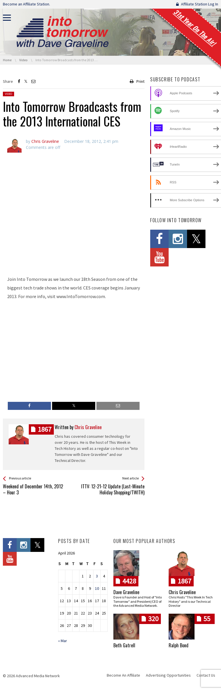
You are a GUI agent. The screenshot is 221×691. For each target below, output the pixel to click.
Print (140, 81)
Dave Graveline (126, 592)
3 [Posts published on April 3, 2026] (97, 576)
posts (45, 429)
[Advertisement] (73, 255)
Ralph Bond (178, 645)
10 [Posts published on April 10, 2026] (97, 588)
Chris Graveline (182, 592)
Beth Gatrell (124, 645)
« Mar (62, 640)
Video (8, 94)
